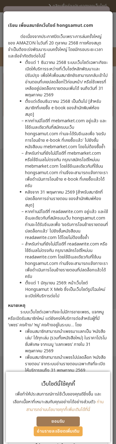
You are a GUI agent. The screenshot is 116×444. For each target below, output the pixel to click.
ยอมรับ (58, 421)
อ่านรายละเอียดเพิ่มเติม (58, 431)
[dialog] (58, 222)
